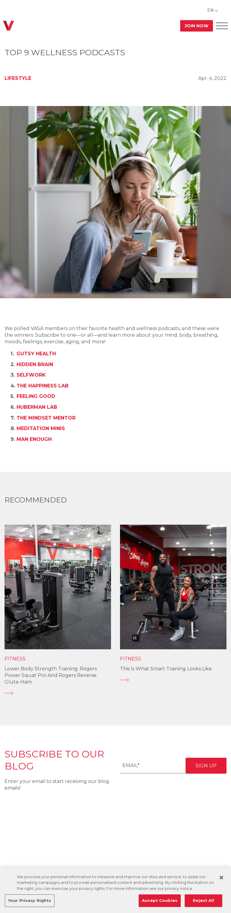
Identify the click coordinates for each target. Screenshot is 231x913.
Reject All (203, 900)
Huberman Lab (37, 407)
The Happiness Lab (43, 386)
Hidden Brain (35, 364)
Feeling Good (36, 396)
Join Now (196, 26)
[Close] (221, 877)
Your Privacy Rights (29, 900)
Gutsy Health (36, 353)
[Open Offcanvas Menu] (222, 25)
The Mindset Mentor (46, 418)
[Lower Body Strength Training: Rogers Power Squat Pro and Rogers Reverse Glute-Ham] (58, 693)
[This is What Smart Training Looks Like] (173, 680)
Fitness (15, 659)
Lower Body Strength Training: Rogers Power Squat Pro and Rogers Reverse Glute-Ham (51, 675)
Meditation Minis (41, 428)
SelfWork (31, 375)
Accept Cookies (159, 900)
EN (210, 10)
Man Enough (34, 439)
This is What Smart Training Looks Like (166, 669)
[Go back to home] (8, 25)
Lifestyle (18, 78)
